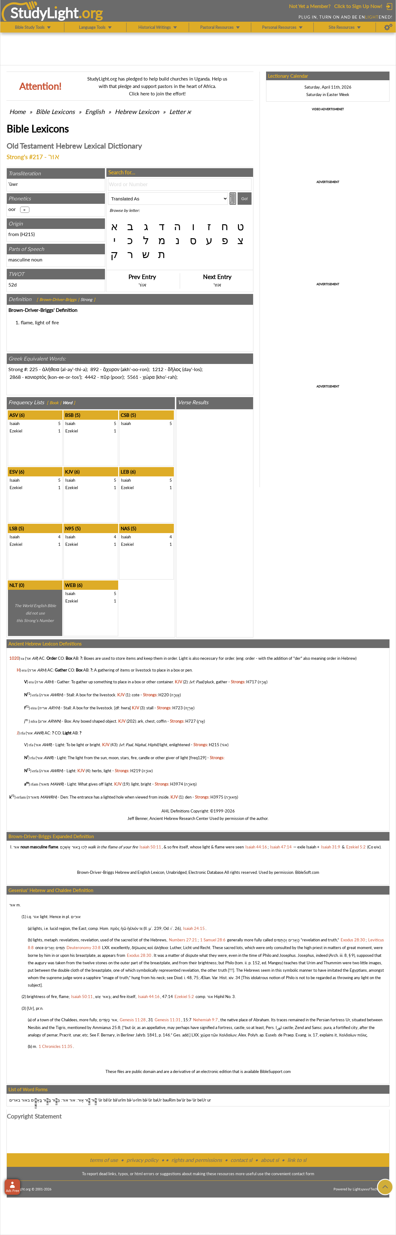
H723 (177, 708)
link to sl (296, 1160)
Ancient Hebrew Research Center (179, 818)
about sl (270, 1160)
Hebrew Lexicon (137, 111)
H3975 (216, 797)
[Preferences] (388, 27)
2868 (15, 377)
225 (33, 369)
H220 (163, 694)
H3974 (176, 784)
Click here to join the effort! (157, 93)
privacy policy (142, 1160)
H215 (27, 234)
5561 (132, 377)
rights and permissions (196, 1160)
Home (17, 111)
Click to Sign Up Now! (358, 6)
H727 (190, 721)
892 (94, 369)
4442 (90, 377)
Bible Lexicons (55, 111)
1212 (157, 369)
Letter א (180, 111)
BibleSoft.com (307, 872)
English (95, 111)
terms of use (104, 1160)
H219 (135, 771)
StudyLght (44, 12)
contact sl (241, 1160)
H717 (251, 681)
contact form (303, 1173)
